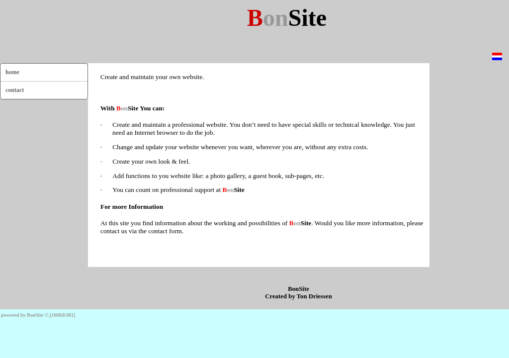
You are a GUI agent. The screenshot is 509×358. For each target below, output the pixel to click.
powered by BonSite (22, 315)
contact (14, 90)
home (12, 72)
